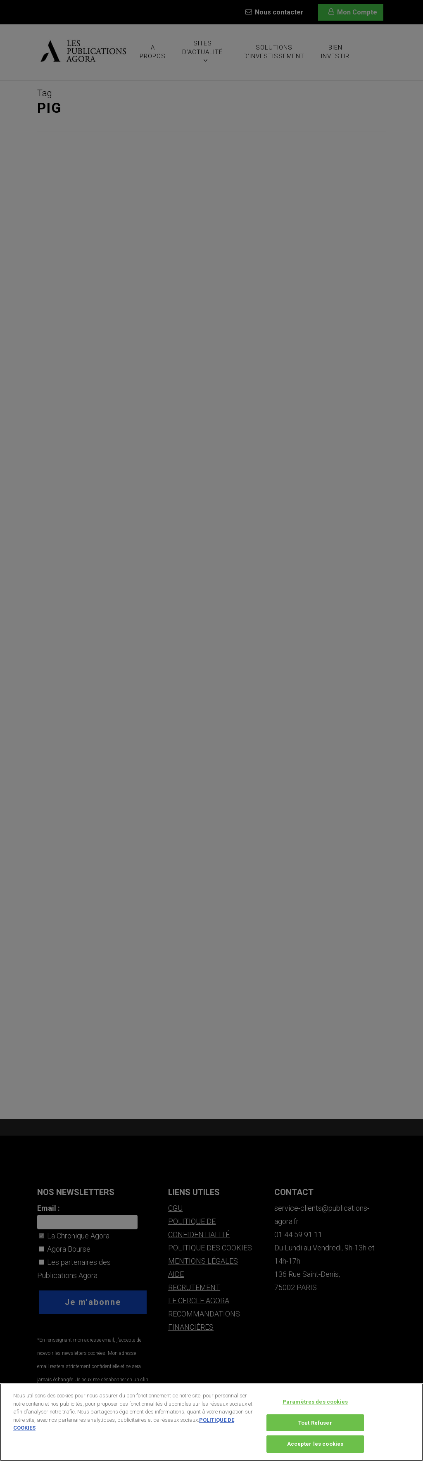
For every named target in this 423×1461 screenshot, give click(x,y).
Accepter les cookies (315, 1447)
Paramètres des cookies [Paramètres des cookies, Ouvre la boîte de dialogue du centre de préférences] (315, 1404)
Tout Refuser (315, 1425)
